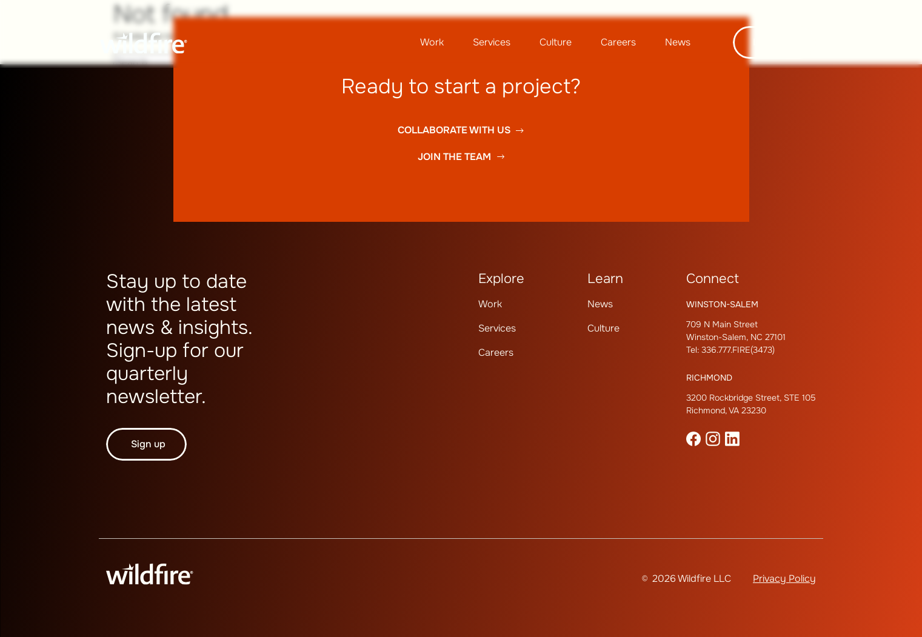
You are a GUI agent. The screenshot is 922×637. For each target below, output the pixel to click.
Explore (501, 278)
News (677, 42)
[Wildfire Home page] (143, 42)
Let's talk (774, 42)
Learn (605, 278)
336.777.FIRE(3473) (738, 349)
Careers (618, 42)
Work (432, 42)
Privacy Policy (784, 578)
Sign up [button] (148, 444)
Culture (556, 42)
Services (491, 42)
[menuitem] (432, 42)
